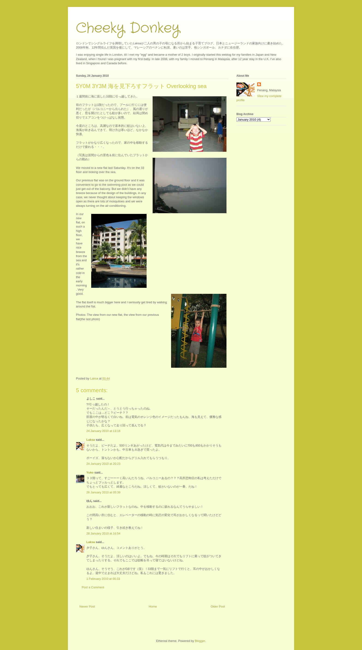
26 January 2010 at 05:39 (103, 492)
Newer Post (87, 606)
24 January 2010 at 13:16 (103, 431)
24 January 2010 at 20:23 (103, 463)
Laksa (90, 439)
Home (153, 606)
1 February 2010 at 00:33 (103, 578)
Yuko (90, 472)
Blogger (200, 641)
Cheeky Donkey (128, 28)
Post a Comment (93, 587)
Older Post (218, 606)
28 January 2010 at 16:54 (103, 533)
